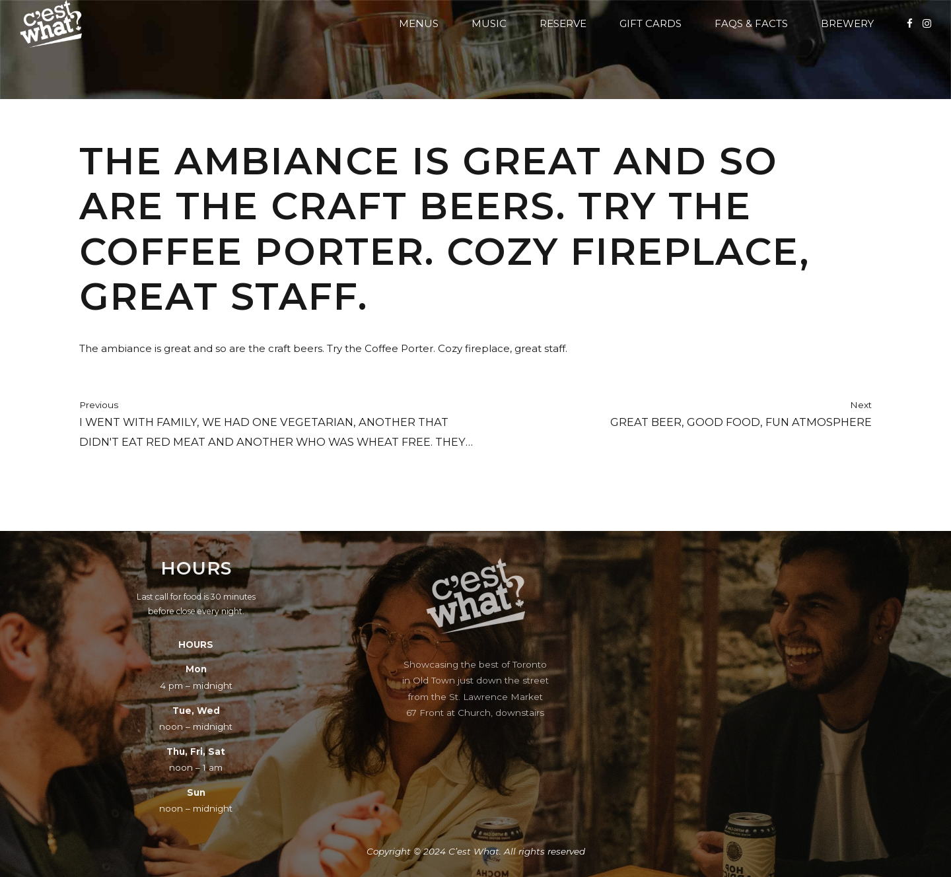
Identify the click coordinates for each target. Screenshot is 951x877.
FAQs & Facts (751, 23)
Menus (419, 23)
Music (489, 23)
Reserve (563, 23)
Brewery (847, 23)
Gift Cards (650, 23)
